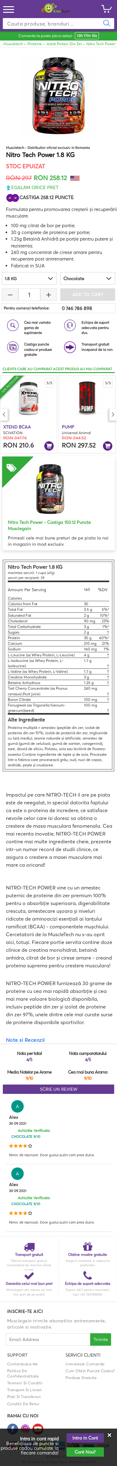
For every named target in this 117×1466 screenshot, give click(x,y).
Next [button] (113, 414)
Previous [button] (4, 414)
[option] (28, 414)
